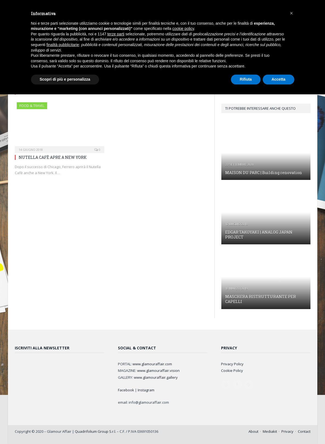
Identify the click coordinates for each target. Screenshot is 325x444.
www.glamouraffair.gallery (156, 377)
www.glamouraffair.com (152, 363)
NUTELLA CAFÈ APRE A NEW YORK (53, 157)
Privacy (287, 431)
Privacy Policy (232, 363)
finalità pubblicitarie (62, 45)
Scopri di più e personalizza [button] (65, 79)
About (253, 431)
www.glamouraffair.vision (158, 370)
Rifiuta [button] (246, 79)
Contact (304, 431)
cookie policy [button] (183, 28)
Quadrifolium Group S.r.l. (95, 431)
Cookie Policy (232, 370)
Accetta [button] (279, 79)
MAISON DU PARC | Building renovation (263, 172)
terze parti (115, 34)
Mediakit (270, 431)
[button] (291, 13)
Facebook (126, 390)
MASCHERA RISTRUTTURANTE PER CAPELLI (260, 299)
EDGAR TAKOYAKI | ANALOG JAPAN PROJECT (258, 235)
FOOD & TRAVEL (31, 105)
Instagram (146, 390)
